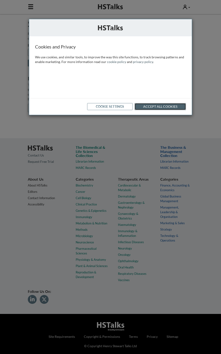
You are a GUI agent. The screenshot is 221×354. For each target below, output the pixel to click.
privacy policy (143, 62)
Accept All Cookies (160, 106)
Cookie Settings (110, 106)
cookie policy (116, 62)
